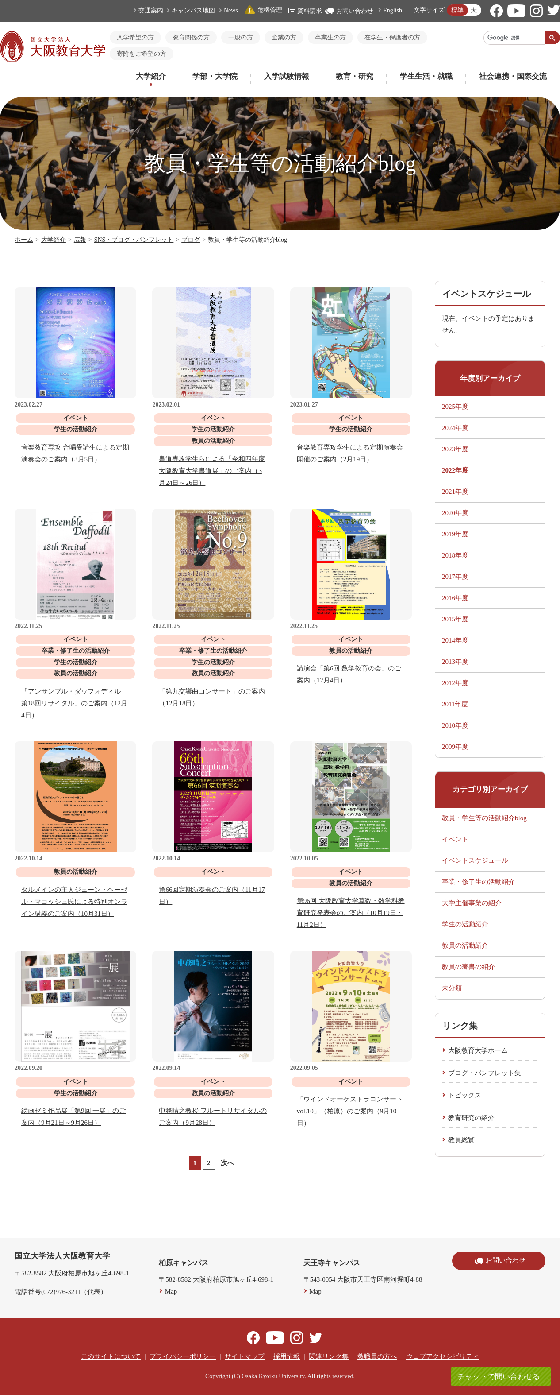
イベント (455, 839)
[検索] (514, 38)
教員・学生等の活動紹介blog (484, 818)
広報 (80, 239)
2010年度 (455, 725)
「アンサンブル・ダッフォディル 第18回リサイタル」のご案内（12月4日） (74, 703)
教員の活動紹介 (465, 945)
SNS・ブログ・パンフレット (134, 239)
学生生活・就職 (426, 76)
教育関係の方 (191, 37)
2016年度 (455, 597)
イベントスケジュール (475, 860)
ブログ (190, 239)
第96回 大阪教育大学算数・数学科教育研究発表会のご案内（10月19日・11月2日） (351, 912)
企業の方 (284, 37)
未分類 (452, 988)
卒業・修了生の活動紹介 (478, 881)
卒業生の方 (330, 37)
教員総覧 (461, 1139)
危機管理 (263, 10)
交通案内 (150, 10)
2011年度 (455, 704)
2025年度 (455, 406)
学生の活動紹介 (465, 924)
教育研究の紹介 (471, 1117)
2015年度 (455, 619)
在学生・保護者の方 (392, 37)
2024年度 (455, 427)
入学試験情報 (286, 76)
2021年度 (455, 491)
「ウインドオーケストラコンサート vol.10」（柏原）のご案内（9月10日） (350, 1111)
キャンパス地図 (193, 10)
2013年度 (455, 661)
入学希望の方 (135, 37)
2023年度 (455, 449)
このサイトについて (111, 1356)
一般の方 (240, 37)
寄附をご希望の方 (141, 53)
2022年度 (455, 470)
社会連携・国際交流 (513, 76)
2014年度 (455, 640)
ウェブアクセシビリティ (442, 1356)
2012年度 (455, 682)
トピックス (464, 1095)
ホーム (24, 239)
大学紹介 (151, 76)
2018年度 (455, 555)
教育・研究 (354, 76)
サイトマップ (245, 1356)
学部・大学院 (215, 76)
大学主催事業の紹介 (472, 903)
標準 (457, 10)
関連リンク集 (329, 1356)
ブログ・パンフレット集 (484, 1073)
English (392, 10)
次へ (227, 1162)
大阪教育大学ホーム (478, 1050)
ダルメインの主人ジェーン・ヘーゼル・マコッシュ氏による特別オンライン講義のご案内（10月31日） (74, 901)
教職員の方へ (377, 1356)
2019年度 (455, 534)
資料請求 (305, 11)
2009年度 (455, 746)
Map (171, 1291)
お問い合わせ (349, 11)
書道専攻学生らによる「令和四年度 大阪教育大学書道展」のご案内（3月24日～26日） (212, 470)
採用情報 (286, 1356)
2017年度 (455, 576)
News (231, 10)
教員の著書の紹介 (468, 966)
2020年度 (455, 512)
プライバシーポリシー (183, 1356)
